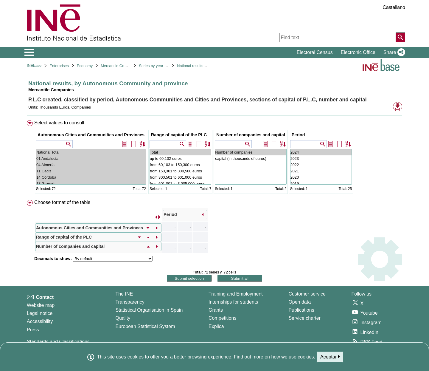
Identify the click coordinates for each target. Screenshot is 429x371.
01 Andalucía (91, 158)
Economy (85, 66)
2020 (321, 177)
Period (298, 134)
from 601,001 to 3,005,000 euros (180, 183)
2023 (321, 158)
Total (180, 152)
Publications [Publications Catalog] (301, 310)
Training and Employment (236, 293)
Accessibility (40, 321)
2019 (321, 183)
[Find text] (337, 37)
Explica (216, 326)
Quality (122, 318)
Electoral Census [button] (315, 52)
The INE (124, 293)
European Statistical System (145, 326)
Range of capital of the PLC (179, 134)
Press (33, 329)
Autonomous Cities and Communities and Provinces (91, 134)
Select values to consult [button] (59, 122)
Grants (216, 310)
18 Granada (91, 183)
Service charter (304, 318)
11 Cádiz (91, 171)
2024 (321, 152)
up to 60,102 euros (180, 158)
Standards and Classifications (58, 341)
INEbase (34, 65)
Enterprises (59, 66)
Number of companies (250, 152)
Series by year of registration (163, 66)
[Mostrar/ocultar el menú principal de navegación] (29, 52)
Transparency (129, 301)
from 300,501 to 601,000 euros (180, 177)
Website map (41, 305)
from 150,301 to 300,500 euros (180, 171)
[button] (393, 52)
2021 (321, 171)
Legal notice (39, 313)
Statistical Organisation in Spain (149, 310)
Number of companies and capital (250, 134)
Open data (299, 301)
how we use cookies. (293, 356)
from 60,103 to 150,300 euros (180, 165)
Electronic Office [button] (358, 52)
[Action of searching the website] (400, 37)
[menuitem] (214, 158)
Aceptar (330, 356)
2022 (321, 165)
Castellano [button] (394, 7)
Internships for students (233, 301)
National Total (91, 152)
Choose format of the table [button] (62, 202)
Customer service (306, 293)
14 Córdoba (91, 177)
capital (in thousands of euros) (250, 158)
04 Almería (91, 165)
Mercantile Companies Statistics (128, 66)
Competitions (222, 318)
